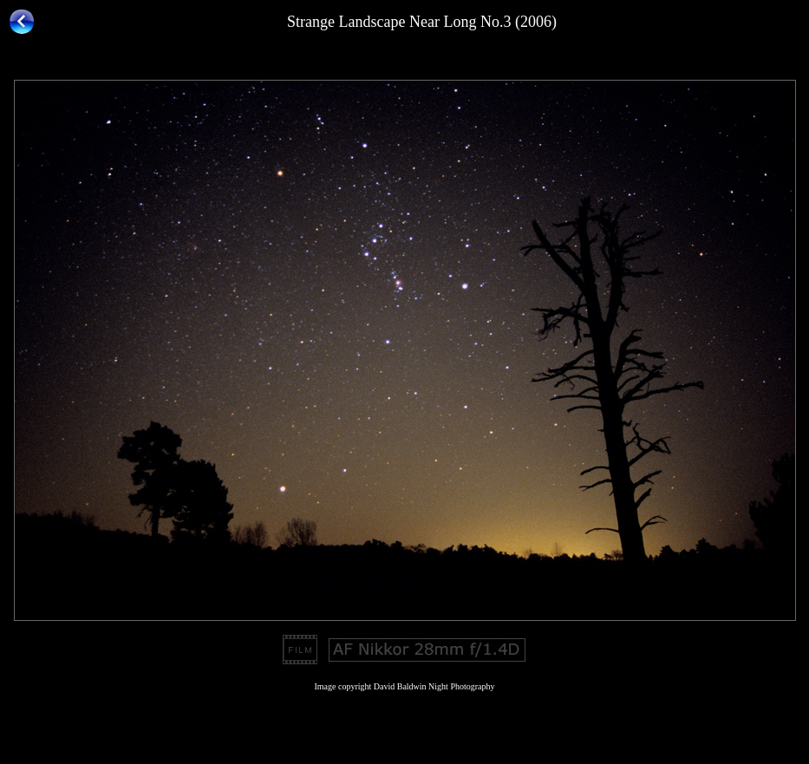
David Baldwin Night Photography (434, 686)
